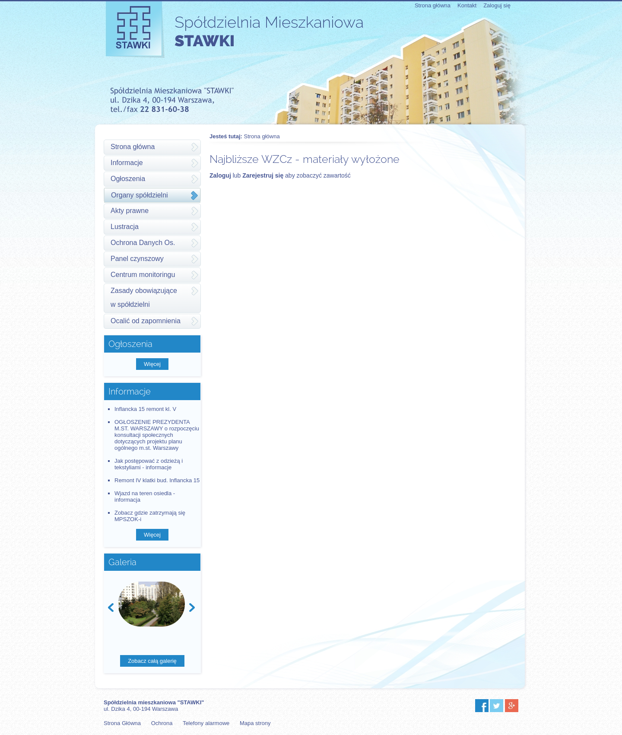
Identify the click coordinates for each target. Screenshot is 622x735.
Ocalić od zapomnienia (146, 321)
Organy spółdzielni (139, 195)
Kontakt (466, 5)
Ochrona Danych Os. (143, 242)
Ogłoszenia (128, 178)
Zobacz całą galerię (152, 661)
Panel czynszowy (137, 258)
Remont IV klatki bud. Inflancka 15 (157, 480)
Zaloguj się (497, 5)
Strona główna (433, 5)
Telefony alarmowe (206, 723)
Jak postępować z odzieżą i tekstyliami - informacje (148, 464)
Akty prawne (130, 210)
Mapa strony (255, 723)
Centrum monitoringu (143, 274)
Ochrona (162, 723)
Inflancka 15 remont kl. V (145, 409)
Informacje (127, 162)
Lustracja (125, 226)
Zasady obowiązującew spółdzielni (144, 297)
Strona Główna (122, 723)
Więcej (152, 364)
